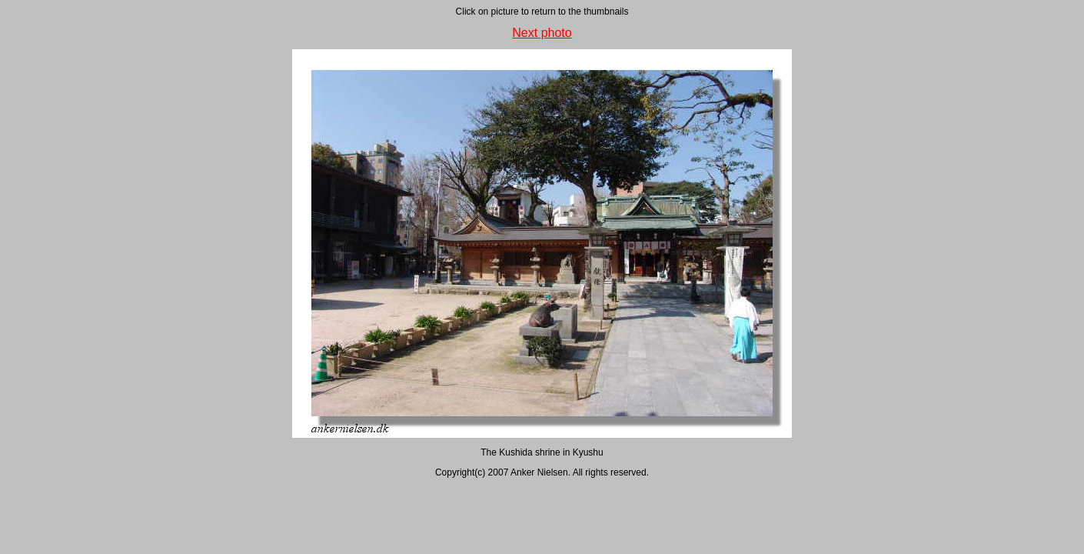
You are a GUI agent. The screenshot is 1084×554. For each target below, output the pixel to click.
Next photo (541, 32)
